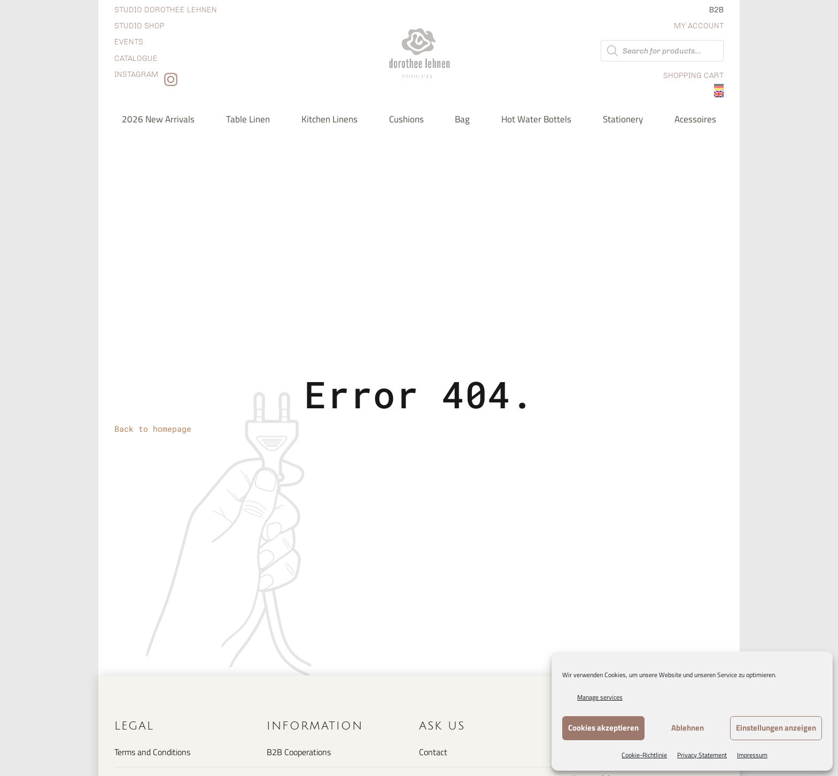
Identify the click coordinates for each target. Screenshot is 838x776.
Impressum (752, 755)
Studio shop (139, 26)
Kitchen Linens (329, 119)
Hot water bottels (536, 119)
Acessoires (695, 119)
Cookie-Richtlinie (644, 755)
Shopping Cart (693, 75)
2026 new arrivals (158, 119)
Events (128, 42)
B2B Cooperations (299, 752)
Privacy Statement (702, 755)
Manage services (600, 697)
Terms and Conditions (152, 752)
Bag (462, 119)
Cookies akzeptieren (603, 727)
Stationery (623, 119)
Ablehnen (687, 727)
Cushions (406, 119)
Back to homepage (152, 428)
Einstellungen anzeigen (776, 727)
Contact (433, 752)
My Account (699, 26)
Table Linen (248, 119)
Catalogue (136, 58)
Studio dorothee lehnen (165, 10)
